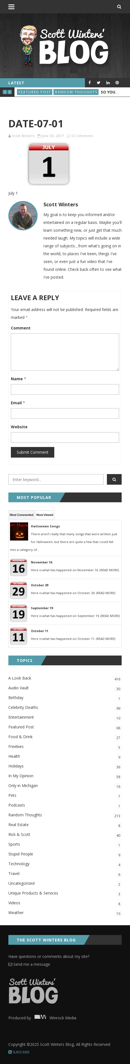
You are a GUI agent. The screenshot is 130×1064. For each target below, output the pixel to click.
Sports (65, 844)
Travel (65, 874)
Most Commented (21, 515)
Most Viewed (44, 515)
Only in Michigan (65, 786)
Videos (65, 903)
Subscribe (19, 1052)
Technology (65, 864)
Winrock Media (54, 1017)
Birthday (65, 698)
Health (65, 757)
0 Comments (82, 135)
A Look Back (65, 678)
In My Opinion (65, 776)
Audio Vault (65, 688)
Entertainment (65, 717)
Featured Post (35, 92)
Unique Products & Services (65, 893)
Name (18, 378)
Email (18, 402)
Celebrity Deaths (65, 708)
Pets (65, 796)
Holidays (65, 766)
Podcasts (65, 805)
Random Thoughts (76, 92)
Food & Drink (65, 737)
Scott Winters (23, 135)
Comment (21, 328)
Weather (65, 913)
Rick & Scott (65, 835)
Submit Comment (32, 452)
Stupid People (65, 854)
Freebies (65, 747)
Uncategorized (65, 884)
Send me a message (29, 964)
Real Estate (65, 825)
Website (19, 426)
